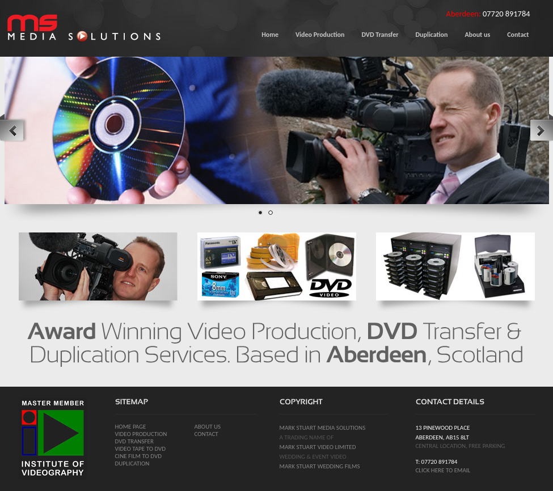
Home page (130, 426)
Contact (206, 434)
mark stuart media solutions (323, 427)
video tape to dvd (140, 448)
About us (208, 426)
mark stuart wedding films (320, 466)
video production (141, 434)
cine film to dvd (138, 456)
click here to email (443, 470)
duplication (132, 463)
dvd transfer (134, 441)
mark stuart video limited (318, 447)
